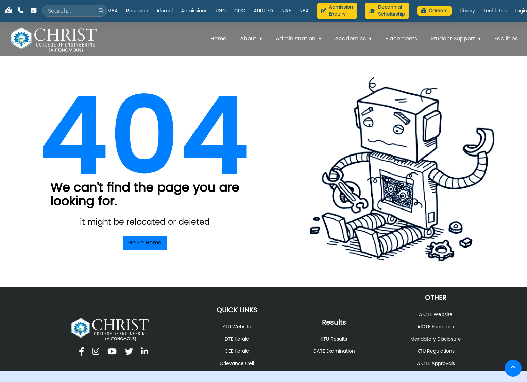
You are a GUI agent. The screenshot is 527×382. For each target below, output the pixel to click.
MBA (112, 10)
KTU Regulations (436, 351)
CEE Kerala (237, 351)
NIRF (286, 10)
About (248, 38)
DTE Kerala (237, 339)
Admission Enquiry (337, 10)
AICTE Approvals (436, 363)
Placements (401, 38)
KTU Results (334, 339)
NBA (304, 10)
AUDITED (263, 10)
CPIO (239, 10)
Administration (296, 38)
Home (218, 38)
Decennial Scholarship (387, 10)
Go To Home (145, 242)
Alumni (164, 10)
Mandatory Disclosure (435, 339)
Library (467, 10)
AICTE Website (436, 314)
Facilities (506, 38)
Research (137, 10)
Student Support (453, 38)
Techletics (495, 10)
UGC (221, 10)
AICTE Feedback (436, 327)
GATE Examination (334, 351)
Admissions (194, 10)
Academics (350, 38)
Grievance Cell (237, 363)
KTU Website (236, 327)
